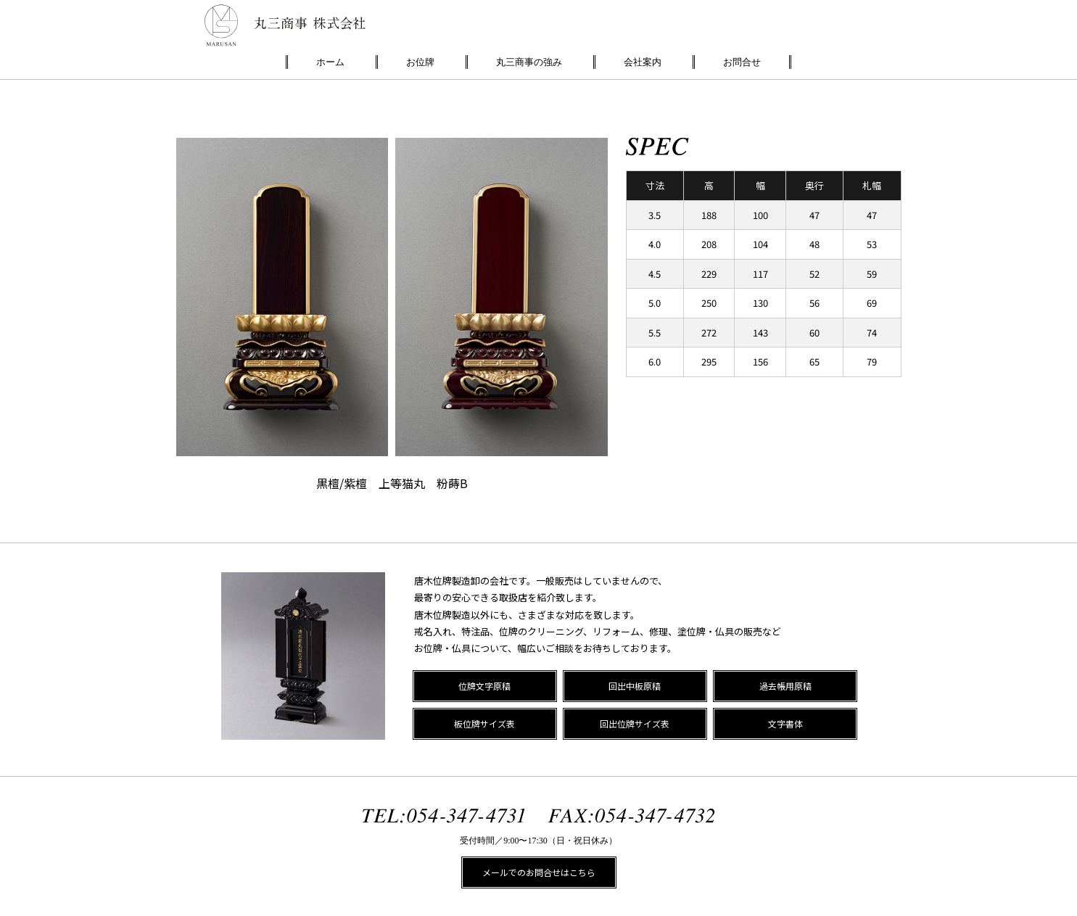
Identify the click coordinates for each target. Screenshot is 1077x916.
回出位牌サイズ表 (634, 723)
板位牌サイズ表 (484, 723)
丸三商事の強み (529, 62)
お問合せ (742, 62)
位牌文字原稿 (484, 686)
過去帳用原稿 (785, 686)
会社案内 (642, 62)
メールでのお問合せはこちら (538, 872)
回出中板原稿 (634, 686)
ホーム (330, 62)
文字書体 (785, 723)
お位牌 (420, 62)
